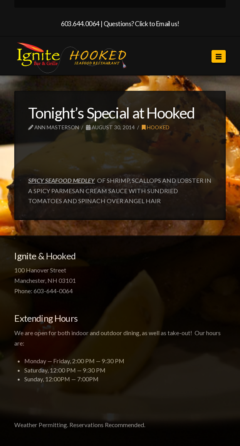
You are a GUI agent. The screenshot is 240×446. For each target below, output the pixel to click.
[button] (218, 56)
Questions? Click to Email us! (142, 24)
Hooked (156, 127)
